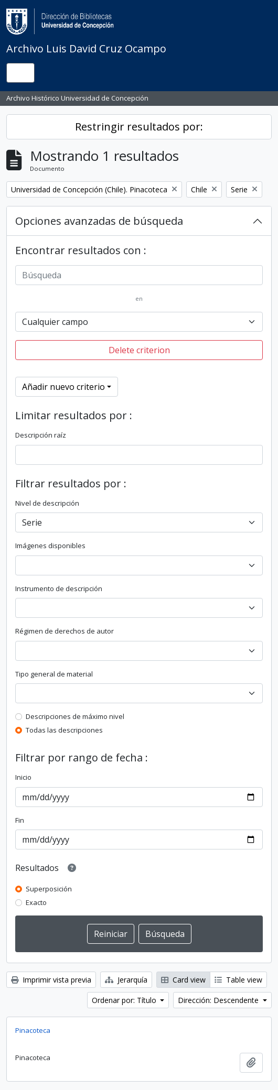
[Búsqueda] (139, 275)
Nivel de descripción (47, 503)
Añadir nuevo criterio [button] (63, 387)
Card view (183, 980)
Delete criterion (139, 350)
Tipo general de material (54, 674)
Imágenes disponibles (50, 545)
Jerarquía (126, 980)
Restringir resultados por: (139, 126)
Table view (238, 980)
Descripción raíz (40, 435)
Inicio (23, 777)
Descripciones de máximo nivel (75, 716)
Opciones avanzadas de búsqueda (99, 221)
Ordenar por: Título (125, 1000)
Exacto (36, 902)
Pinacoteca (32, 1030)
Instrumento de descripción (58, 588)
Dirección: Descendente (219, 1000)
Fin (19, 820)
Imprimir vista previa (51, 980)
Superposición (49, 888)
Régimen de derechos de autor (64, 631)
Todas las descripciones (64, 730)
